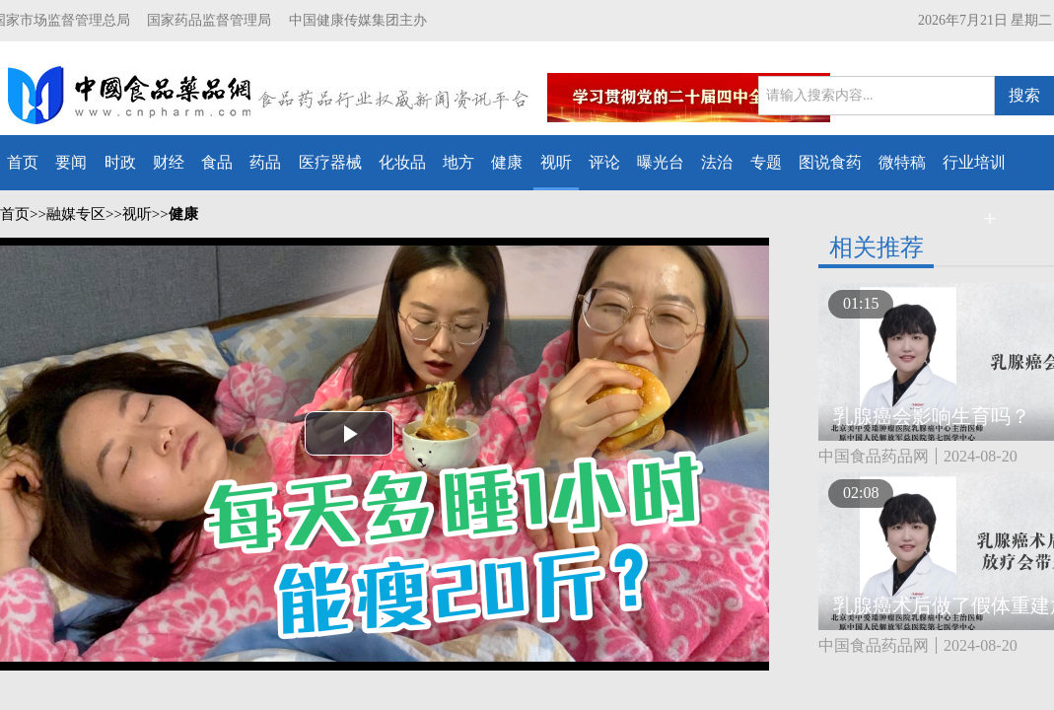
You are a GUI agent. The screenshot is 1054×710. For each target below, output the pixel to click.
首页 (22, 162)
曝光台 (660, 162)
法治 (717, 162)
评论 (604, 162)
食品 (217, 162)
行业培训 (974, 162)
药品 (265, 162)
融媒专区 (75, 214)
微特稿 (902, 162)
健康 (507, 162)
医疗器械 (330, 162)
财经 (168, 162)
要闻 (71, 162)
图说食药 (830, 162)
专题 (766, 162)
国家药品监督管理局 (209, 20)
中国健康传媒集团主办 (358, 20)
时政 (120, 162)
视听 (556, 162)
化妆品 (402, 162)
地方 (458, 162)
